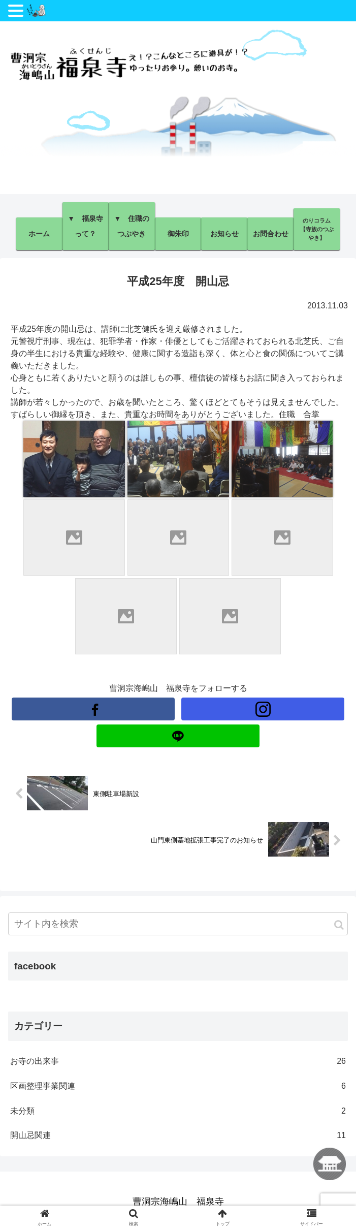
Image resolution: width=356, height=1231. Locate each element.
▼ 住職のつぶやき (131, 226)
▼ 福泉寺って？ (85, 226)
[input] (178, 923)
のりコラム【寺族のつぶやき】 (317, 229)
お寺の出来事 (178, 1061)
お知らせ (224, 234)
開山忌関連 (178, 1135)
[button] (339, 924)
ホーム (39, 234)
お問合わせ (270, 234)
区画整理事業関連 (178, 1086)
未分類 (178, 1111)
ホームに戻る (329, 1164)
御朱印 (178, 234)
